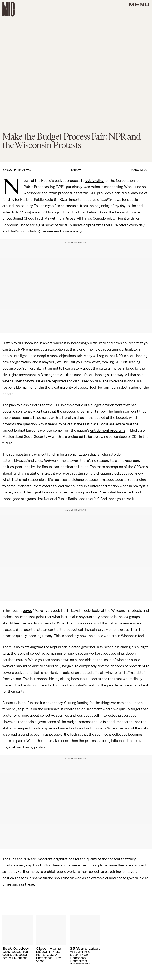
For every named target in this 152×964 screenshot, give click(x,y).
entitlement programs (107, 430)
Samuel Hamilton (18, 170)
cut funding (94, 180)
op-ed (27, 610)
